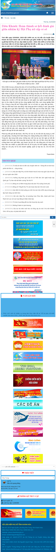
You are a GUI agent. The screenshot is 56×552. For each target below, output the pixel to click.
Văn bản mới (28, 296)
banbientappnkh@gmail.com (16, 535)
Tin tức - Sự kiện (10, 18)
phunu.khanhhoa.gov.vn (10, 13)
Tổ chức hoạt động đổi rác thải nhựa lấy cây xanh (28, 202)
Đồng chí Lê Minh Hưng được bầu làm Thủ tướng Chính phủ (31, 183)
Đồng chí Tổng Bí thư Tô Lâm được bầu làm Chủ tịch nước (31, 187)
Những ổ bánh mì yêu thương (22, 205)
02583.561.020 (14, 530)
